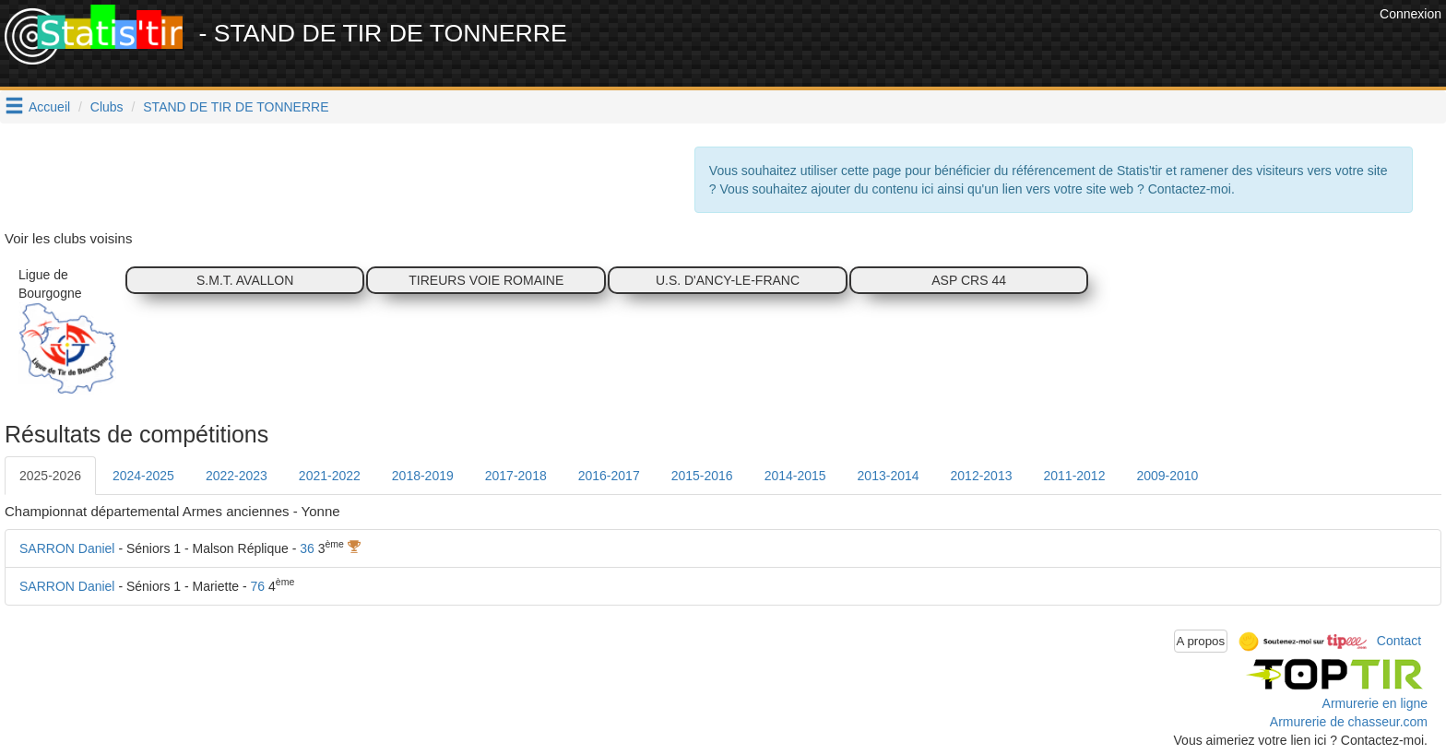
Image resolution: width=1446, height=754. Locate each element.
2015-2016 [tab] (702, 475)
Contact (1399, 639)
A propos (1201, 641)
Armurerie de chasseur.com (1349, 721)
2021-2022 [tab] (330, 475)
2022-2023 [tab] (236, 475)
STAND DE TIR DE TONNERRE (235, 107)
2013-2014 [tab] (888, 475)
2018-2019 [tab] (423, 475)
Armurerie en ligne (1375, 703)
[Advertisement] (1039, 46)
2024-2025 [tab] (143, 475)
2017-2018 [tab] (516, 475)
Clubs (107, 107)
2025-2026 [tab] (50, 475)
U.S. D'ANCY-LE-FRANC (728, 280)
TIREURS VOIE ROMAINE (486, 280)
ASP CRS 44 (968, 280)
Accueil (49, 107)
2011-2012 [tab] (1074, 475)
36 (307, 548)
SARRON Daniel (66, 548)
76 (258, 586)
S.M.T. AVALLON (244, 280)
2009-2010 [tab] (1167, 475)
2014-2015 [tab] (795, 475)
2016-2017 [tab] (609, 475)
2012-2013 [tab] (982, 475)
